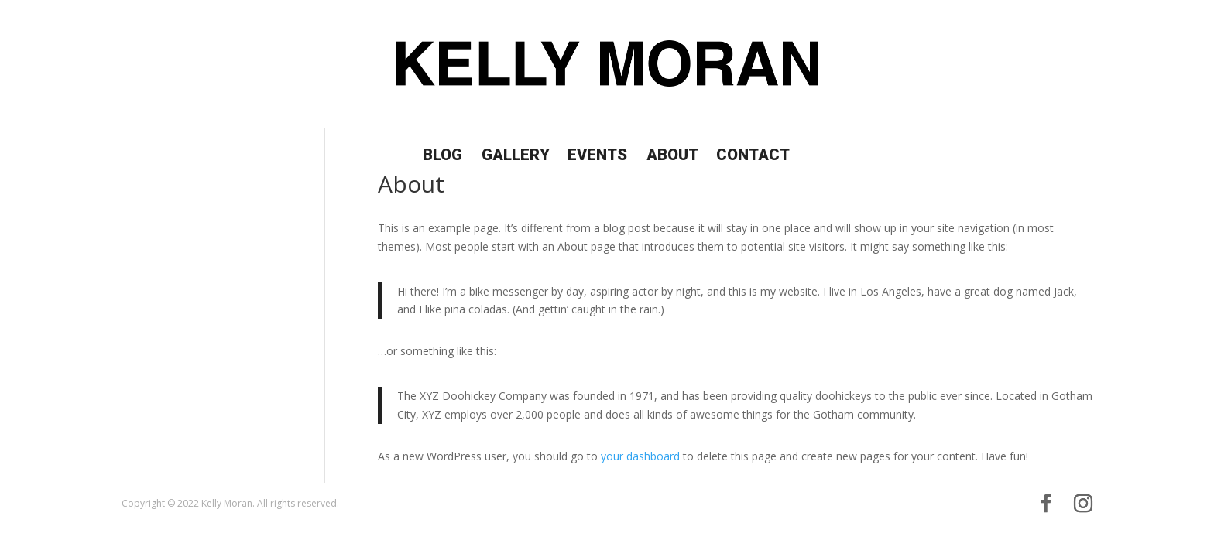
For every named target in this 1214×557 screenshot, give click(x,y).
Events (597, 156)
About (672, 156)
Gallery (516, 156)
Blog (442, 156)
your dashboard (640, 456)
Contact (753, 156)
